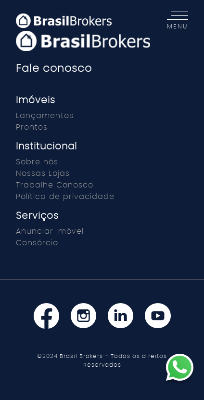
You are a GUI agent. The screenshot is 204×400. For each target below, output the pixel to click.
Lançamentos (45, 116)
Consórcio (37, 243)
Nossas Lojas (43, 173)
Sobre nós (37, 162)
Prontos (32, 127)
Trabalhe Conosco (54, 185)
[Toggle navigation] (174, 21)
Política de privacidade (65, 196)
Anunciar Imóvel (50, 231)
